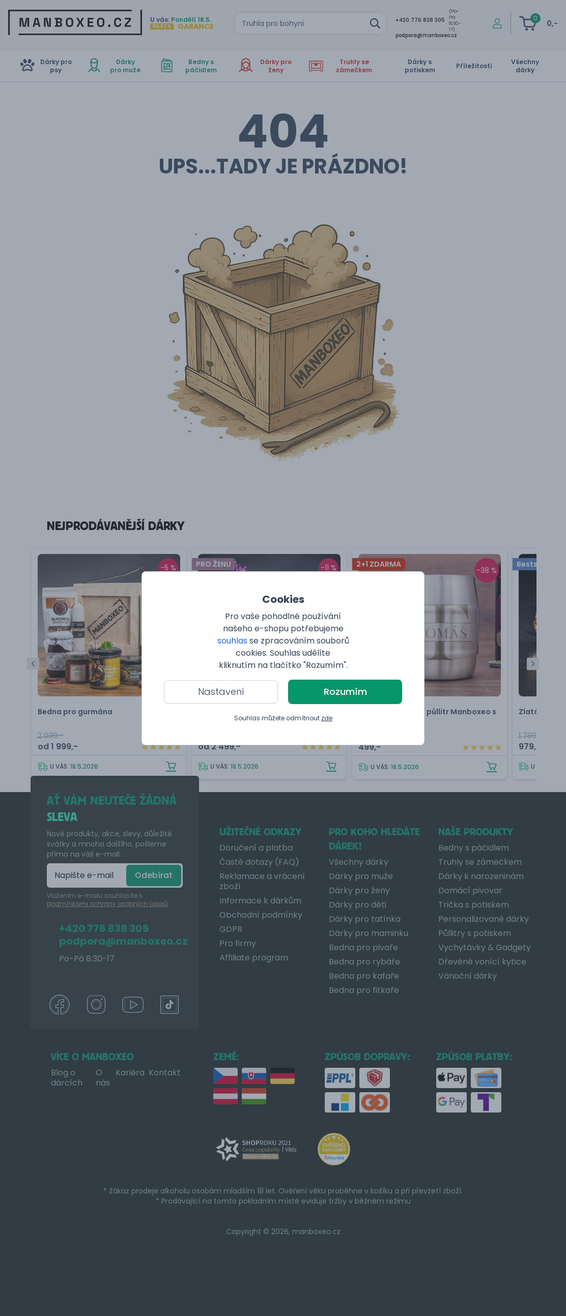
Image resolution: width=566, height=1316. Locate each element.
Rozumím (345, 691)
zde (326, 718)
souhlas (232, 641)
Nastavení (221, 691)
